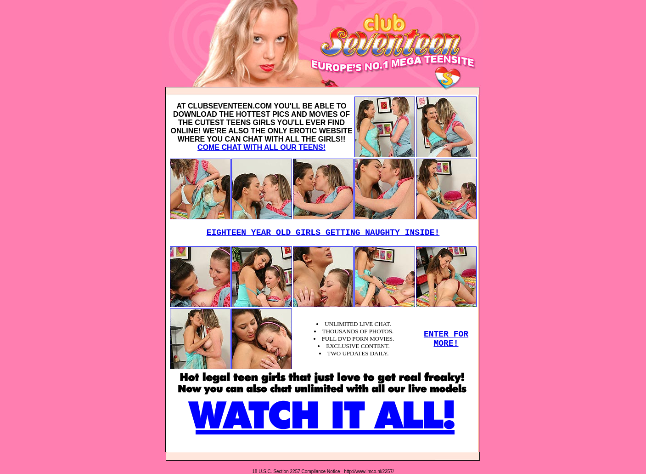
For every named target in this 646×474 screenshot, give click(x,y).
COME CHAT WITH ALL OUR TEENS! (261, 147)
